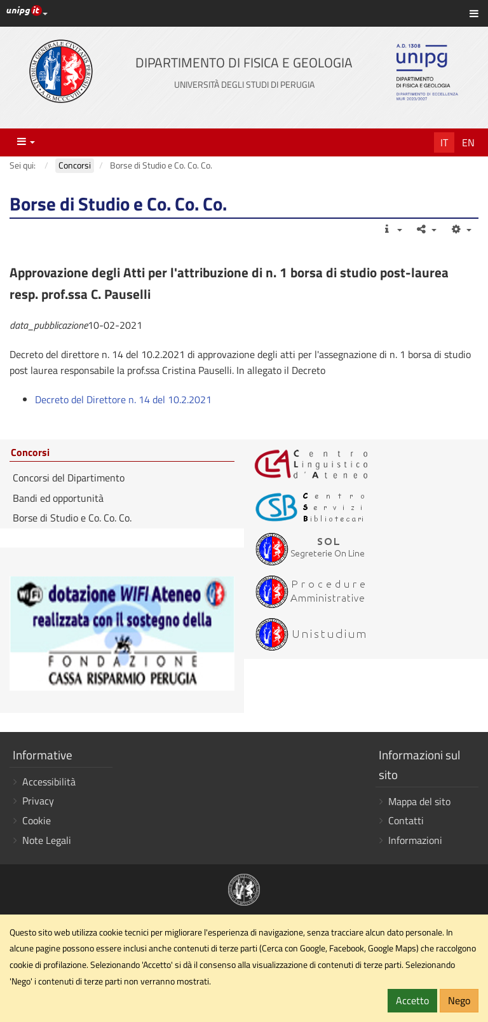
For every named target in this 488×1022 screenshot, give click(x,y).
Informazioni (415, 840)
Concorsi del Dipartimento (69, 477)
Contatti (406, 820)
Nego (459, 1000)
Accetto (412, 1000)
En (468, 142)
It (444, 142)
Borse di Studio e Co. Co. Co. (72, 517)
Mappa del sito (419, 801)
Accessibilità (49, 781)
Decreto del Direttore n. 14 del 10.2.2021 (123, 399)
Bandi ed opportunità (58, 498)
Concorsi (30, 453)
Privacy (38, 800)
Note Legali (46, 840)
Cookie (36, 820)
